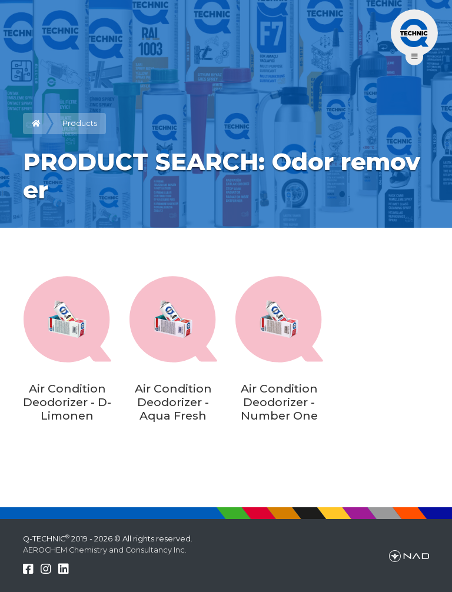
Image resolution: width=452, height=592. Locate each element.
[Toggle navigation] (414, 32)
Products (79, 123)
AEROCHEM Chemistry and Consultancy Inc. (105, 550)
